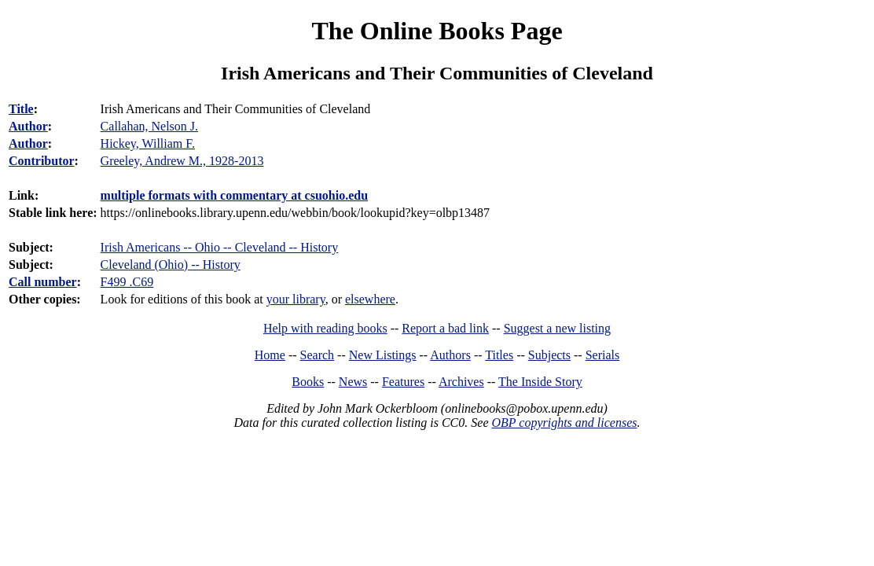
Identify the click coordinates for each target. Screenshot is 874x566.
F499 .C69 (127, 282)
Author (28, 126)
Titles (499, 355)
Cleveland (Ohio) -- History (171, 264)
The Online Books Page (436, 31)
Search (317, 355)
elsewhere (370, 299)
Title (21, 109)
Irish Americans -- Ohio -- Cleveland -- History (220, 247)
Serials (603, 355)
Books (308, 381)
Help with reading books (325, 328)
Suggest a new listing (557, 328)
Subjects (549, 355)
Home (270, 355)
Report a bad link (445, 328)
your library (295, 299)
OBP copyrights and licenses (564, 422)
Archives (461, 381)
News (353, 381)
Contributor (42, 160)
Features (403, 381)
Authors (450, 355)
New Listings (383, 355)
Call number (43, 282)
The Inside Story (540, 381)
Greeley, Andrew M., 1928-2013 (182, 160)
